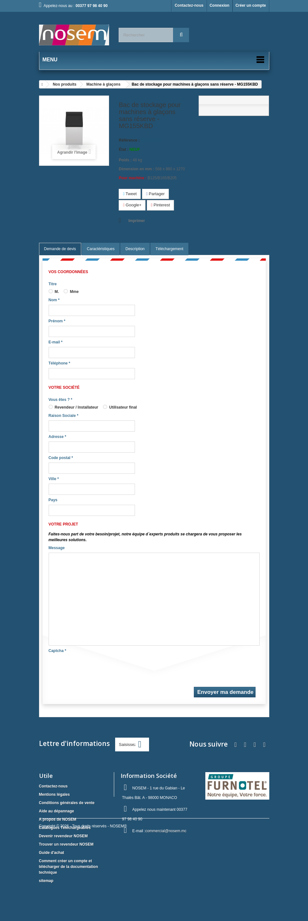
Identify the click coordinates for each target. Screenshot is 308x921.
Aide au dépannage (56, 811)
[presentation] (97, 668)
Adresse (57, 436)
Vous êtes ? (60, 399)
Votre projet (63, 524)
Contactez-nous (189, 5)
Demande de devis (60, 249)
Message (57, 548)
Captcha (57, 651)
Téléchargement (169, 249)
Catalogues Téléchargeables (65, 827)
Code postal (61, 458)
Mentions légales (54, 794)
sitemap (46, 881)
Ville (54, 479)
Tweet (130, 193)
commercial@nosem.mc (165, 831)
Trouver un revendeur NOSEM (66, 844)
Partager (155, 193)
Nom (54, 300)
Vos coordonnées (68, 272)
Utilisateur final (120, 407)
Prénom (57, 321)
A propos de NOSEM (57, 819)
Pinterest (160, 205)
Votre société (64, 387)
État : (123, 149)
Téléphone (59, 363)
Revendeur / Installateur (73, 407)
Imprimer (136, 221)
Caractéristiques (101, 249)
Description (135, 249)
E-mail (56, 342)
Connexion (219, 5)
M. (54, 291)
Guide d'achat (51, 852)
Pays (53, 500)
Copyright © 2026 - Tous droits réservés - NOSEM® (83, 904)
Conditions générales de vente (67, 803)
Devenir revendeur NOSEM (63, 836)
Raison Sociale (63, 415)
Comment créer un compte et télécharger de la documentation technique (68, 867)
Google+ (132, 205)
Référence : (129, 140)
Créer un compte (250, 5)
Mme (71, 291)
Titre (53, 284)
